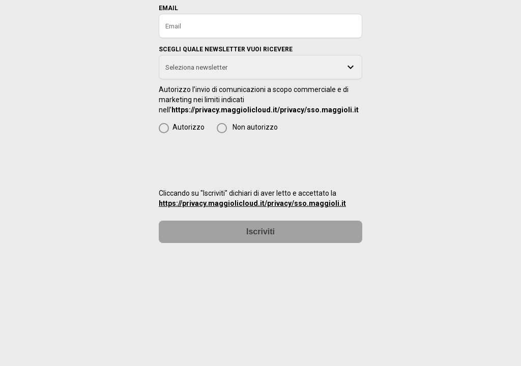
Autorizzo (188, 127)
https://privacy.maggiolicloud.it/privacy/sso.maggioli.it (265, 110)
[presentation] (236, 160)
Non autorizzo (255, 127)
